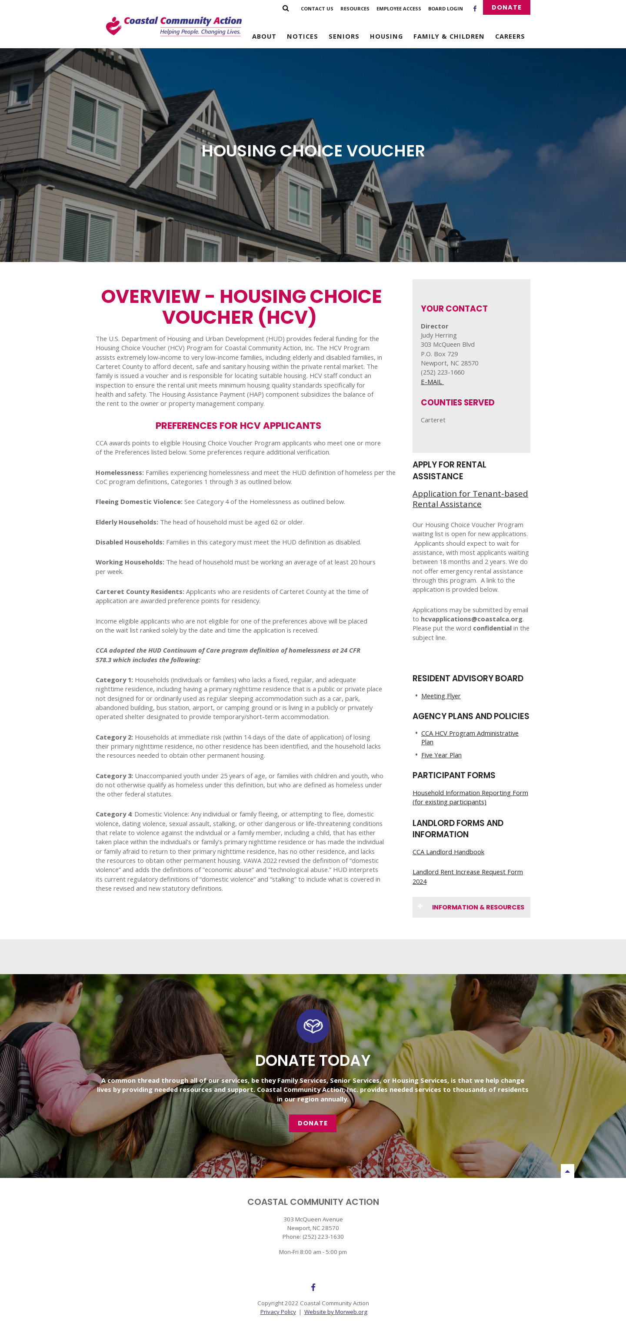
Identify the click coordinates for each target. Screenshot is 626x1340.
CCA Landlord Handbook (448, 851)
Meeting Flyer (441, 695)
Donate (507, 7)
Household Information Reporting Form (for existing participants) (470, 797)
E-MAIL (432, 381)
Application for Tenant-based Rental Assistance (470, 498)
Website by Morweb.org (335, 1312)
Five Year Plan (441, 754)
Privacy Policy (278, 1312)
